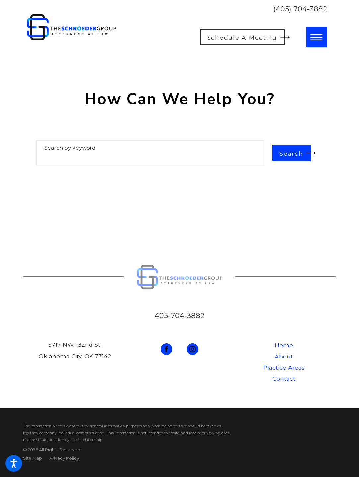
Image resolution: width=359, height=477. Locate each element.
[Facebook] (166, 349)
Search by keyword (70, 148)
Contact (283, 378)
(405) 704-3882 (300, 8)
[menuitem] (284, 345)
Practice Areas (284, 367)
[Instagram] (192, 349)
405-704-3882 (179, 315)
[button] (13, 463)
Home (284, 345)
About (284, 356)
